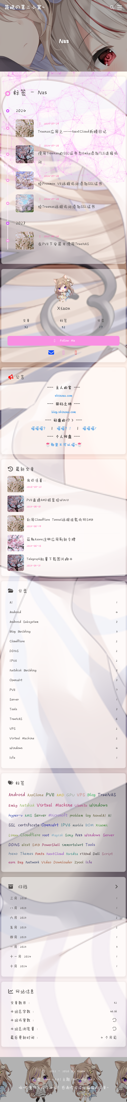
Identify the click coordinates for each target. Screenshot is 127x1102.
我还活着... (36, 480)
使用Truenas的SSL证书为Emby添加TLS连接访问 (78, 158)
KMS (28, 815)
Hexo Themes (20, 854)
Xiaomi (102, 825)
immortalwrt (72, 845)
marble (77, 825)
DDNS (14, 845)
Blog (91, 795)
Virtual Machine (54, 805)
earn (11, 862)
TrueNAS (107, 795)
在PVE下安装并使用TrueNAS (63, 244)
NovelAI (99, 815)
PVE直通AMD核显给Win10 (47, 500)
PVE (50, 795)
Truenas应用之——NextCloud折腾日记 (72, 131)
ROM (89, 825)
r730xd (85, 854)
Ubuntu (81, 805)
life (89, 862)
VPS (81, 795)
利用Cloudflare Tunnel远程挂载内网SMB (59, 520)
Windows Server (99, 835)
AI (110, 815)
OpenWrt (50, 825)
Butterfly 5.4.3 (83, 1079)
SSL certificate (23, 825)
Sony (69, 835)
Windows (98, 805)
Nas (78, 835)
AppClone (35, 795)
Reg (20, 862)
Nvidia (72, 854)
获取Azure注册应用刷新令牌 (51, 539)
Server (40, 815)
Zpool (79, 862)
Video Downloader (56, 862)
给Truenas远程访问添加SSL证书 (66, 206)
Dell (96, 854)
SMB (36, 845)
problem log (80, 815)
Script (107, 854)
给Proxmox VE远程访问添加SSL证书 (70, 183)
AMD (60, 795)
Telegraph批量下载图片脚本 (49, 559)
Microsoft (58, 815)
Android (16, 795)
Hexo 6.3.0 (51, 1079)
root (45, 835)
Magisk (57, 835)
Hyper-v (15, 815)
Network (32, 862)
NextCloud (55, 854)
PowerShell (51, 845)
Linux (13, 835)
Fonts (39, 854)
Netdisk (27, 805)
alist (26, 845)
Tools (90, 845)
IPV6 (65, 825)
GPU (70, 795)
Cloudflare (30, 835)
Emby (12, 805)
